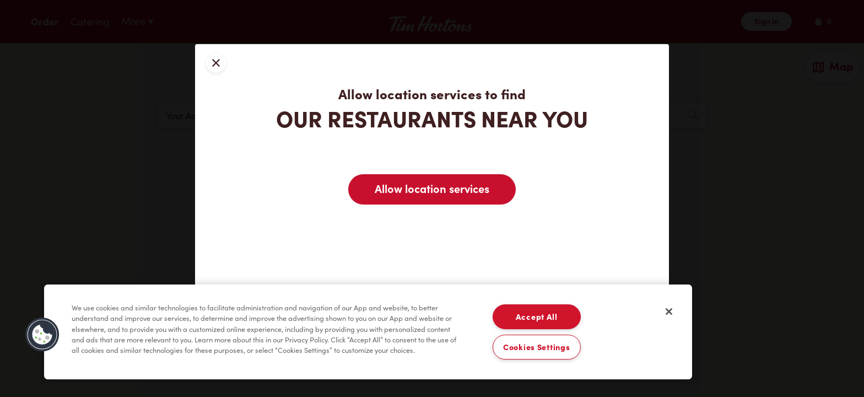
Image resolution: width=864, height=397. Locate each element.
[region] (368, 332)
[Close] (669, 311)
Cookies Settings (536, 347)
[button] (42, 334)
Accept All (537, 317)
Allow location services (432, 189)
